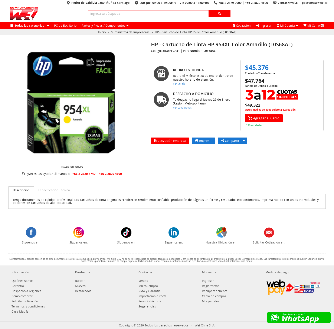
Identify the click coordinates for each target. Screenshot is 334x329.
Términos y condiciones (28, 306)
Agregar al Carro (263, 118)
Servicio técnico (149, 301)
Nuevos (80, 285)
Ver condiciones (182, 107)
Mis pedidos (210, 301)
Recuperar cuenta (214, 291)
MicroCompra (148, 285)
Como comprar (22, 296)
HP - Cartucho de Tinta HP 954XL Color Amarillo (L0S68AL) (195, 32)
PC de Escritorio (65, 25)
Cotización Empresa (170, 141)
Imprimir (203, 141)
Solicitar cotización (25, 301)
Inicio (102, 32)
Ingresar (264, 25)
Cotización (242, 25)
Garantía (18, 285)
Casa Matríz (20, 311)
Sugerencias (147, 306)
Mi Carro (313, 25)
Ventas (143, 280)
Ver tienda (179, 83)
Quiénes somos (22, 280)
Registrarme (210, 285)
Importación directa (152, 296)
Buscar (80, 280)
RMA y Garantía (149, 291)
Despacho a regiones (26, 291)
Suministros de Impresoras (130, 32)
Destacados (83, 291)
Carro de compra (214, 296)
